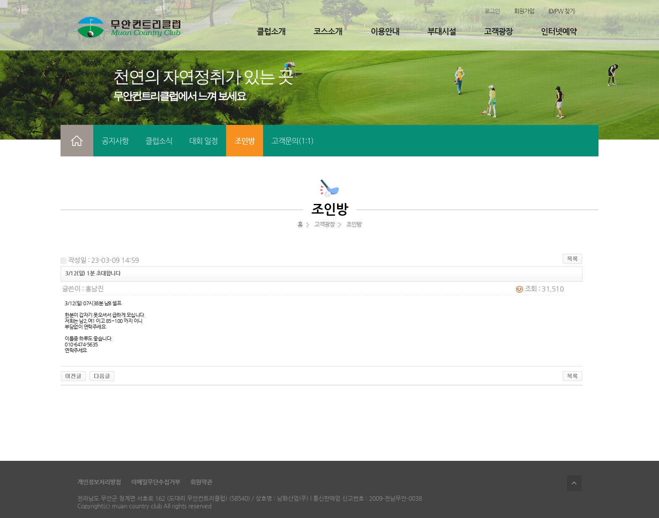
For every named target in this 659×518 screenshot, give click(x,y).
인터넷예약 (559, 31)
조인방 (245, 140)
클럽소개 (271, 31)
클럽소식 (158, 140)
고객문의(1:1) (293, 140)
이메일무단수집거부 (155, 481)
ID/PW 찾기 (561, 11)
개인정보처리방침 (99, 481)
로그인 (492, 11)
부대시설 (441, 31)
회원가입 (524, 11)
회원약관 (201, 481)
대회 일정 (203, 140)
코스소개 (328, 31)
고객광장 (498, 31)
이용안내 (385, 31)
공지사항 (115, 140)
